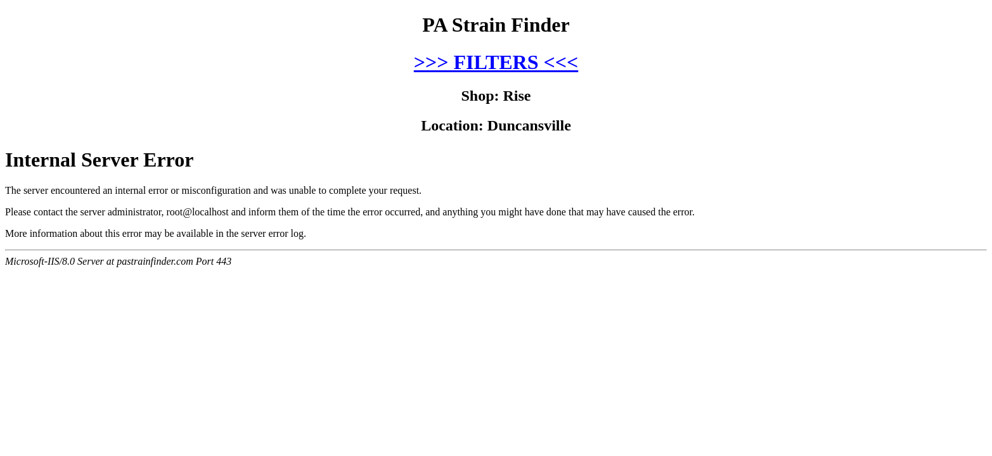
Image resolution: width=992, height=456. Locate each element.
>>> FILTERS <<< (496, 62)
